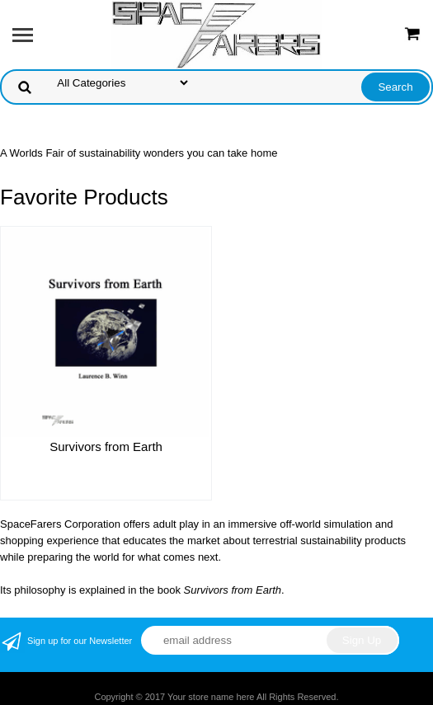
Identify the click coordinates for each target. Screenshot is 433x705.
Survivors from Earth (105, 446)
